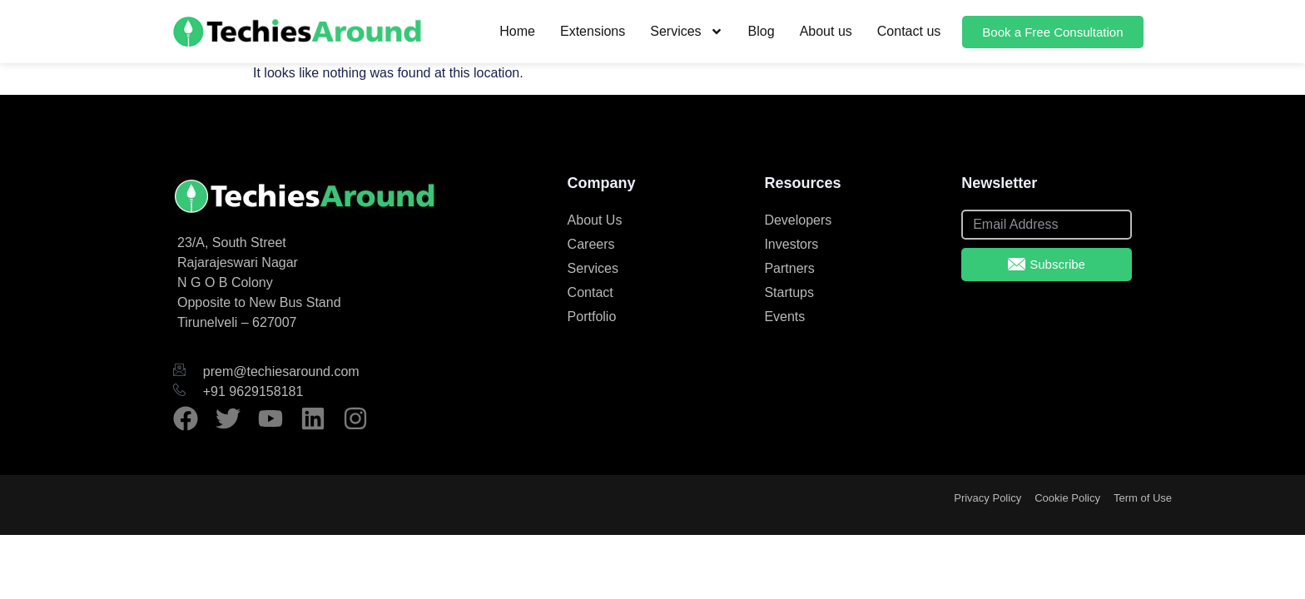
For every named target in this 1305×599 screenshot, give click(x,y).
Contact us (908, 31)
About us (826, 31)
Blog (761, 31)
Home (517, 31)
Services (686, 32)
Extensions (592, 31)
